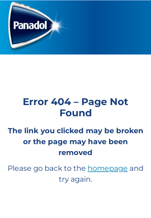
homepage (108, 168)
